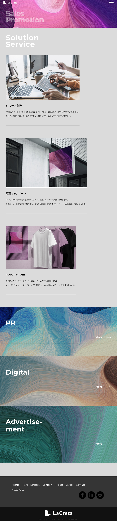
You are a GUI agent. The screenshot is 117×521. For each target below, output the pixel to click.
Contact (80, 485)
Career (69, 485)
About (15, 485)
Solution (47, 485)
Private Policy (18, 490)
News (25, 485)
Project (59, 485)
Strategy (35, 485)
